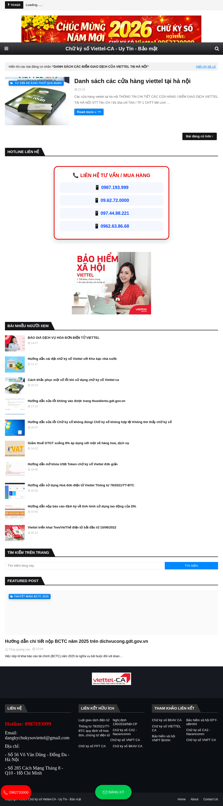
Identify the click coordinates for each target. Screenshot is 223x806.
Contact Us (210, 799)
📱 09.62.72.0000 (111, 200)
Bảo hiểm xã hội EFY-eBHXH (202, 722)
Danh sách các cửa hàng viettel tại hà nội (132, 81)
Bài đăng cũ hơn (198, 136)
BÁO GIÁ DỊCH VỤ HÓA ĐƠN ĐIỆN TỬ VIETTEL (64, 338)
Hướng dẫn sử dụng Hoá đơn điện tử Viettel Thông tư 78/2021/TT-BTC (81, 485)
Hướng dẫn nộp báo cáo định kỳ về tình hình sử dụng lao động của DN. (82, 506)
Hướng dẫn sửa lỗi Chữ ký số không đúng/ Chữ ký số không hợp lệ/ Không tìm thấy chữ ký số (100, 422)
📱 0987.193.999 (111, 187)
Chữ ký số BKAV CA (127, 746)
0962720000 (15, 792)
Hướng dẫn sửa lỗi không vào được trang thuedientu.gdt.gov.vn (76, 401)
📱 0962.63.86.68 (111, 226)
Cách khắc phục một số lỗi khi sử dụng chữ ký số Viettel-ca (73, 380)
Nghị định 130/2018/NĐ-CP (125, 722)
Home (182, 799)
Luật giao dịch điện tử (94, 720)
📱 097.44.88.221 (111, 213)
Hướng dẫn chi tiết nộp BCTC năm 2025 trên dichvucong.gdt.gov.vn (76, 641)
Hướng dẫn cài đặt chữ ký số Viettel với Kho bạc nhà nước (72, 359)
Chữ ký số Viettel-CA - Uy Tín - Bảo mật (111, 48)
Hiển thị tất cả (206, 66)
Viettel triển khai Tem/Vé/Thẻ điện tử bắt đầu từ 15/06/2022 (72, 527)
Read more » (86, 112)
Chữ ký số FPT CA (92, 746)
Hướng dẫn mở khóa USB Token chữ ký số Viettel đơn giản (73, 464)
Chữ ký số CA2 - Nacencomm (125, 732)
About (194, 799)
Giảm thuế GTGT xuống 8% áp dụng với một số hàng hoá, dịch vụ (78, 443)
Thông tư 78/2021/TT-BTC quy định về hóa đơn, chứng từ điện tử (94, 730)
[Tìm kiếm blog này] (85, 565)
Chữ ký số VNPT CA (125, 740)
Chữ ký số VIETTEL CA (166, 728)
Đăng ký (113, 792)
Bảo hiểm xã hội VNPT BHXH (163, 738)
